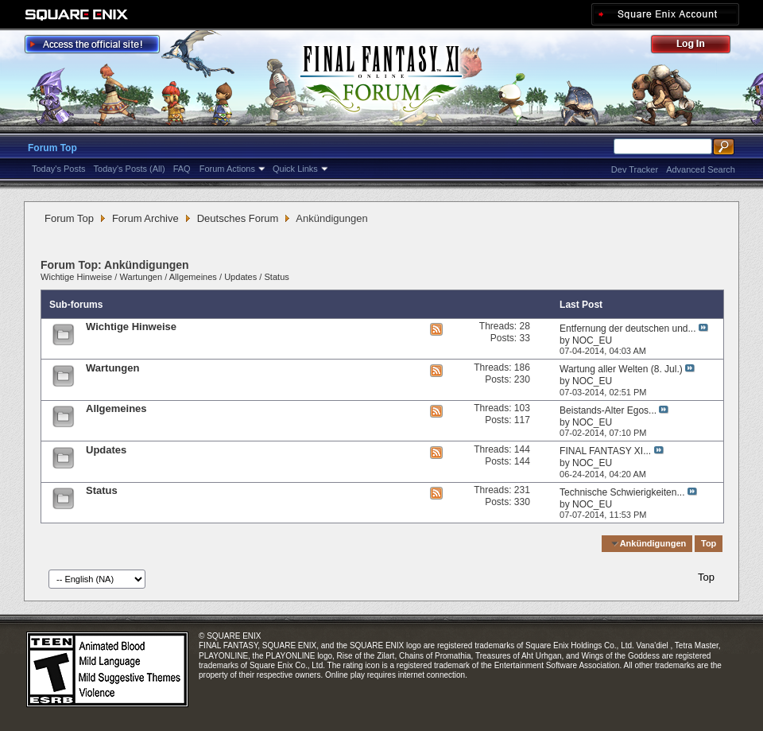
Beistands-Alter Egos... (608, 410)
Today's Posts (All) (129, 168)
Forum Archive (145, 218)
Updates (240, 277)
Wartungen (140, 277)
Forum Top (52, 148)
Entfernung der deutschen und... (627, 328)
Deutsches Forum (238, 218)
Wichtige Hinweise (76, 277)
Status (277, 277)
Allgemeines (193, 277)
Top (708, 543)
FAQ (182, 168)
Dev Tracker (634, 169)
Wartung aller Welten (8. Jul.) (621, 369)
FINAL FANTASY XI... (605, 451)
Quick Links (295, 168)
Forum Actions (227, 168)
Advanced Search (700, 169)
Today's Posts (59, 168)
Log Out (698, 46)
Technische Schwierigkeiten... (622, 492)
